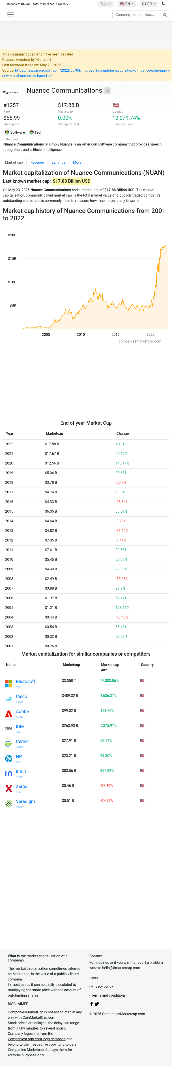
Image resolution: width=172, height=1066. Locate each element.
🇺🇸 (125, 4)
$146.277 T (63, 4)
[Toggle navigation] (11, 14)
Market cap (14, 162)
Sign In (106, 4)
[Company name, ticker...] (140, 15)
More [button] (77, 162)
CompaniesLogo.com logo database (36, 1039)
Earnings (58, 162)
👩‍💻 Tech (36, 132)
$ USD (147, 4)
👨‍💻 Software (15, 132)
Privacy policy (102, 986)
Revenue (37, 162)
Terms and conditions (108, 995)
